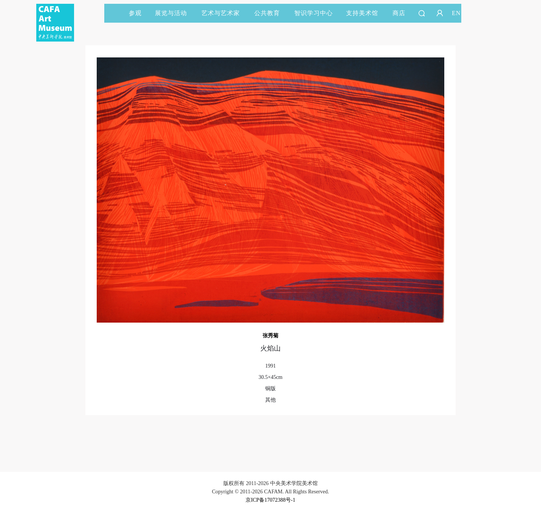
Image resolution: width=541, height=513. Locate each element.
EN (456, 13)
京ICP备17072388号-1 (270, 500)
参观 (135, 13)
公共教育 (270, 13)
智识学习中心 (313, 13)
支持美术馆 (365, 13)
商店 (399, 13)
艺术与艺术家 (224, 13)
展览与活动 (174, 13)
